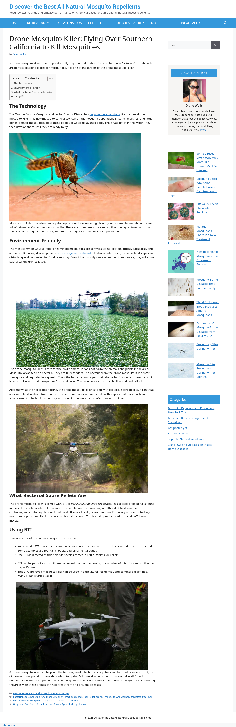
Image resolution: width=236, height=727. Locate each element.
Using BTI (19, 96)
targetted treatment (142, 696)
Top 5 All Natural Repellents (186, 439)
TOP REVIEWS (39, 23)
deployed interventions (105, 114)
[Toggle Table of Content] (48, 78)
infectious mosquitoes (76, 696)
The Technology (23, 83)
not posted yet (177, 428)
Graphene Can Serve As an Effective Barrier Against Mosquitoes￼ (49, 704)
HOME (13, 23)
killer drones (97, 696)
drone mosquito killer (51, 696)
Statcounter (7, 725)
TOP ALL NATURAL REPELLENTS (83, 23)
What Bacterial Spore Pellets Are (33, 92)
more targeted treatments (75, 253)
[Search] (215, 45)
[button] (225, 23)
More (202, 129)
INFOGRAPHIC (191, 23)
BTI (59, 538)
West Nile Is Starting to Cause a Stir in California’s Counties (45, 700)
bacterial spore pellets (25, 696)
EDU (171, 23)
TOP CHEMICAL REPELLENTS (140, 23)
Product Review (178, 433)
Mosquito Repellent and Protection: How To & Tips (41, 693)
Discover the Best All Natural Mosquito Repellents (74, 6)
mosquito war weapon (117, 696)
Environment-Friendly (27, 87)
